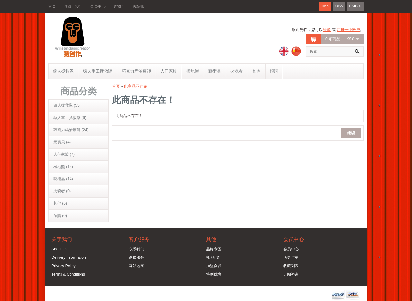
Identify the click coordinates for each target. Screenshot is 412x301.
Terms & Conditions (68, 274)
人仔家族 (168, 71)
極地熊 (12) (63, 166)
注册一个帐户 (348, 29)
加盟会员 (213, 266)
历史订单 (291, 257)
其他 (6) (60, 203)
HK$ (325, 6)
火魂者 (236, 71)
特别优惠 (213, 274)
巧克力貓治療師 (136, 71)
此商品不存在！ (137, 86)
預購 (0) (60, 215)
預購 (274, 71)
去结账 (138, 6)
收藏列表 (291, 266)
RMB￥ (355, 6)
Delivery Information (69, 257)
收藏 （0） (73, 6)
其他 (256, 71)
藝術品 (214, 71)
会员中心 (98, 6)
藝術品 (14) (63, 179)
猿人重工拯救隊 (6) (69, 117)
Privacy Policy (64, 266)
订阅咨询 (291, 274)
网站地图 (136, 266)
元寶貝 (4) (62, 142)
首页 (52, 6)
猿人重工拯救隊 (97, 71)
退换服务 (136, 257)
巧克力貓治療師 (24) (71, 130)
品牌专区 (213, 249)
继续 (351, 132)
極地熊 (192, 71)
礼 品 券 (213, 257)
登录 (327, 29)
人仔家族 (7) (64, 154)
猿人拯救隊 (63, 71)
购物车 (119, 6)
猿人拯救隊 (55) (67, 105)
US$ (339, 6)
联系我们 (136, 249)
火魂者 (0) (62, 191)
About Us (59, 249)
